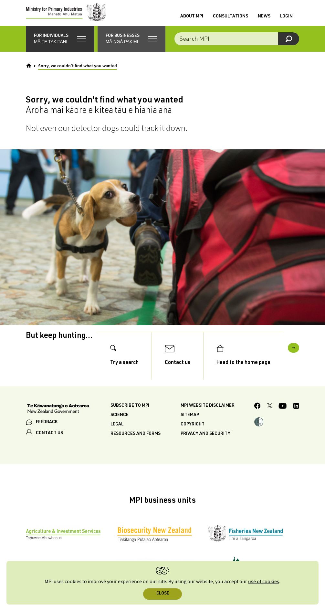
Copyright (192, 438)
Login (286, 19)
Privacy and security (205, 447)
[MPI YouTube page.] (282, 420)
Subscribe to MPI (129, 419)
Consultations (230, 19)
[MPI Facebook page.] (257, 420)
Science (119, 428)
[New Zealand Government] (58, 423)
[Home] (29, 72)
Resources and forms (135, 447)
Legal (116, 438)
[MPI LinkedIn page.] (296, 420)
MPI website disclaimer (208, 419)
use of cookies (263, 581)
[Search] (288, 45)
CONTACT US (49, 447)
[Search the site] (236, 45)
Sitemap (190, 428)
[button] (60, 45)
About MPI (191, 19)
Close (162, 594)
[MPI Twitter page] (269, 420)
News (264, 19)
